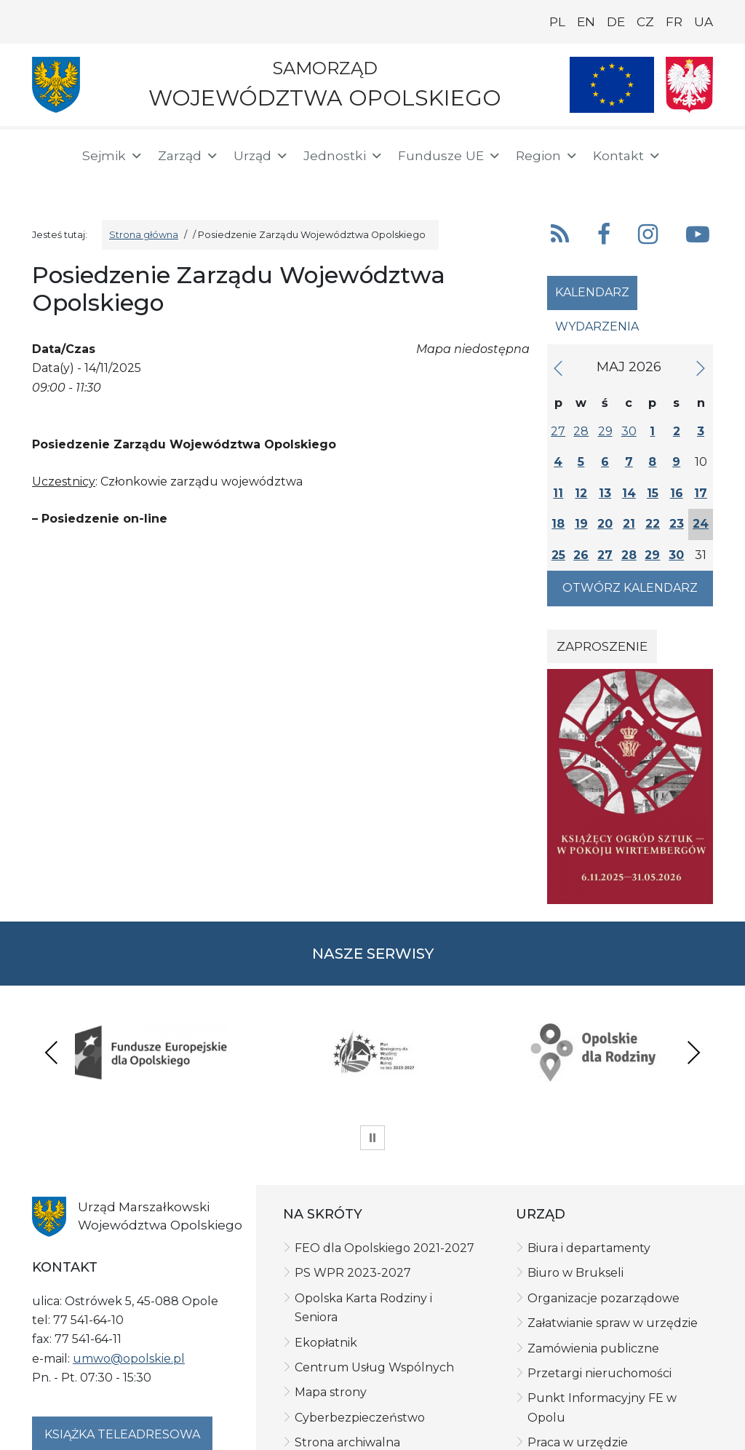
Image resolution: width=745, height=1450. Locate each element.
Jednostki (343, 155)
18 (558, 524)
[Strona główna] (48, 158)
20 (605, 524)
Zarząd (188, 155)
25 (558, 555)
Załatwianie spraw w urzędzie (612, 1220)
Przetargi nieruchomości (599, 1270)
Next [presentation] (693, 1000)
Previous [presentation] (52, 1000)
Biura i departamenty (588, 1145)
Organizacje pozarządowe (603, 1194)
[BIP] (49, 183)
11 (558, 493)
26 (581, 555)
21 (629, 524)
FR (674, 22)
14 (629, 493)
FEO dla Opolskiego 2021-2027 (384, 1145)
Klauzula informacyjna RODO (185, 1416)
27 (558, 431)
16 (676, 493)
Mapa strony (331, 1289)
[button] (677, 156)
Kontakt (627, 155)
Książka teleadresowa (122, 1330)
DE (616, 22)
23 (676, 524)
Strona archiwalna (347, 1339)
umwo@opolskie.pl (129, 1254)
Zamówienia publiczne (593, 1244)
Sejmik (112, 155)
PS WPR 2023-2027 (353, 1169)
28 (581, 431)
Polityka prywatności (62, 1416)
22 (652, 524)
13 (605, 493)
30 (629, 431)
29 (605, 431)
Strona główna (143, 234)
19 (581, 524)
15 (652, 493)
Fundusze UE (449, 155)
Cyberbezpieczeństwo (360, 1313)
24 (701, 524)
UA (703, 22)
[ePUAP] (96, 182)
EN (586, 22)
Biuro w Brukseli (575, 1169)
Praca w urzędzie (577, 1339)
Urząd (261, 155)
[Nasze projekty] (612, 85)
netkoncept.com (422, 1424)
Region (547, 155)
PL (557, 22)
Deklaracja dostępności (299, 1416)
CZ (645, 22)
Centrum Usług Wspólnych (374, 1264)
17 (700, 493)
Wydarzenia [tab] (597, 326)
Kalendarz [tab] (592, 292)
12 (581, 493)
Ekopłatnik (326, 1238)
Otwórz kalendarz (630, 588)
